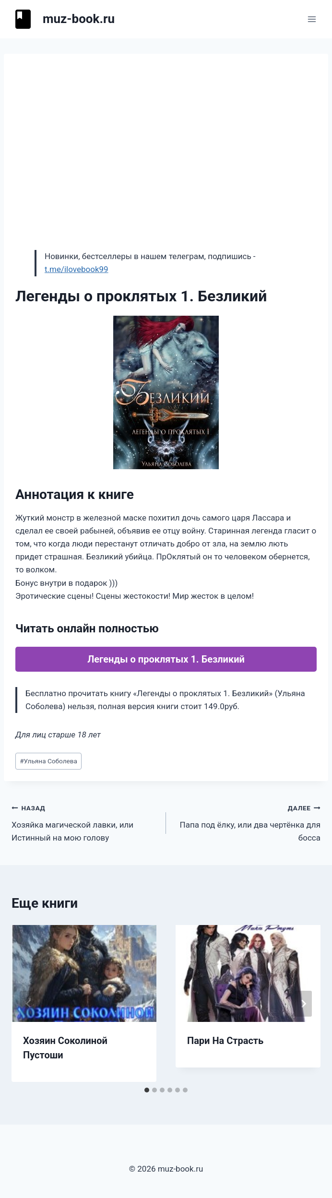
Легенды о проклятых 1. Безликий (166, 659)
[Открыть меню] (311, 19)
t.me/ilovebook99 (76, 269)
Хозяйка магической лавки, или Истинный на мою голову (85, 821)
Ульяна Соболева (48, 761)
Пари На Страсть (225, 1040)
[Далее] (303, 1004)
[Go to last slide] (28, 1004)
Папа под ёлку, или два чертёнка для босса (247, 821)
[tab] (146, 1090)
